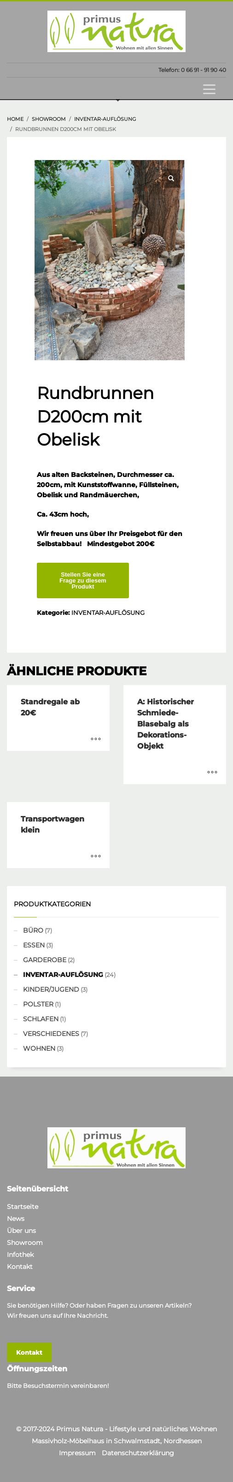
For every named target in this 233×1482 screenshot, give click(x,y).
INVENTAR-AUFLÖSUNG (105, 119)
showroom (49, 119)
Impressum (77, 1453)
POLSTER (38, 1004)
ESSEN (34, 945)
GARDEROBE (44, 960)
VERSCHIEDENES (51, 1034)
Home (15, 119)
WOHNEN (39, 1048)
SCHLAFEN (40, 1019)
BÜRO (33, 930)
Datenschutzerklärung (138, 1453)
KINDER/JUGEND (51, 989)
